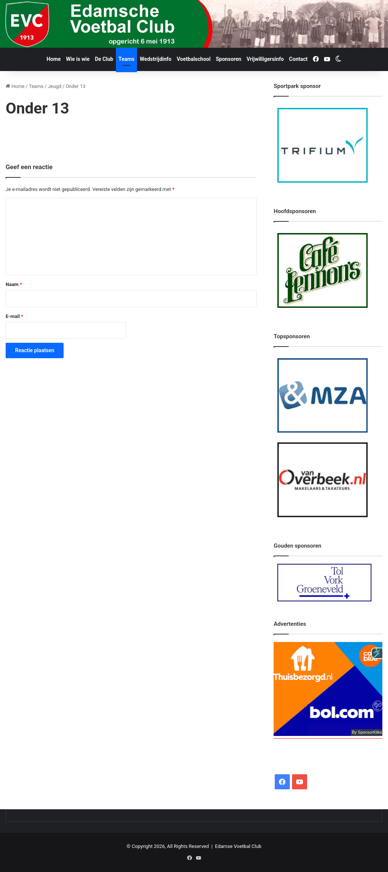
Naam (14, 284)
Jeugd (54, 86)
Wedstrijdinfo (155, 59)
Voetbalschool (194, 59)
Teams (126, 59)
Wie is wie (78, 59)
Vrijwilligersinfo (265, 59)
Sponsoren (228, 59)
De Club (104, 59)
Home (54, 59)
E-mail (14, 316)
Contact (298, 59)
